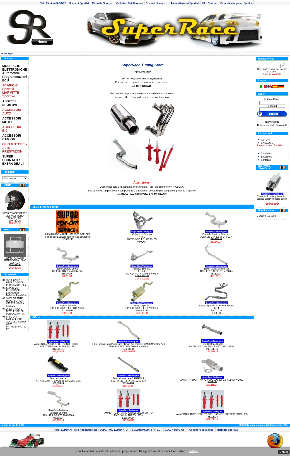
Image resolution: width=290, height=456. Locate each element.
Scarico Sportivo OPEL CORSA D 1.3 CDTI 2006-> (68, 306)
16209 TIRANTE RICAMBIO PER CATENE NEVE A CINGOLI (15, 302)
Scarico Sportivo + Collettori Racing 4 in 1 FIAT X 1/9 (216, 308)
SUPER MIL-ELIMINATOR (114, 429)
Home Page (6, 53)
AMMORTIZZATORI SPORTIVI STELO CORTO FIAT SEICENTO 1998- (212, 414)
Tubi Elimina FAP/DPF (53, 3)
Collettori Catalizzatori (129, 3)
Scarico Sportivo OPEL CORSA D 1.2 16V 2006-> (142, 306)
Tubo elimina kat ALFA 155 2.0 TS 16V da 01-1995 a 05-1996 (58, 379)
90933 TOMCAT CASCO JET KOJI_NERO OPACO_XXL (14, 216)
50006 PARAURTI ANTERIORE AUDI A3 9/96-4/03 (15, 260)
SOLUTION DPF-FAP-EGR (147, 429)
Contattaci (264, 160)
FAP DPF (264, 139)
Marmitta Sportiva (227, 429)
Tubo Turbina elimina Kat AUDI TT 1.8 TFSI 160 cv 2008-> (216, 269)
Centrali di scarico (157, 3)
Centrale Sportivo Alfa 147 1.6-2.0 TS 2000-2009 (58, 414)
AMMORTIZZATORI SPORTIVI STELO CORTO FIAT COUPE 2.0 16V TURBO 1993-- (58, 345)
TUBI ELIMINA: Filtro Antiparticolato (76, 429)
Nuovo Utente (272, 122)
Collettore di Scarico (201, 429)
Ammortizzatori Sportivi (185, 3)
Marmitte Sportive (103, 3)
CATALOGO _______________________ (271, 145)
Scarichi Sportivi (78, 3)
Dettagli (193, 451)
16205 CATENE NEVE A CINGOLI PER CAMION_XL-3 (16, 282)
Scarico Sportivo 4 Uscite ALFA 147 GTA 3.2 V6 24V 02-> (142, 271)
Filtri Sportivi (210, 3)
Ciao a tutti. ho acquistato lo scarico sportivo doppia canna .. (272, 199)
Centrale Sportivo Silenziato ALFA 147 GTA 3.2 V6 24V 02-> (216, 235)
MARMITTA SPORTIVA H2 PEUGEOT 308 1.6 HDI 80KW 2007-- (212, 380)
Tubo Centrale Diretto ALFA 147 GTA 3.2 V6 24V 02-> (68, 269)
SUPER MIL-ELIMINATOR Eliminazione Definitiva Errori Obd (16, 292)
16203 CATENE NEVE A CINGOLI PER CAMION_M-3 (16, 311)
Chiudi (284, 452)
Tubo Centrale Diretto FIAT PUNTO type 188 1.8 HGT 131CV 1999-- (212, 345)
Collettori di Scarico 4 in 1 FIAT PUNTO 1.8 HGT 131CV (142, 237)
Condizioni (265, 153)
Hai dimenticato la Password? (272, 125)
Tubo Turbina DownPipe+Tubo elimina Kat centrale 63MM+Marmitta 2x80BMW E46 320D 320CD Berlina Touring (129, 345)
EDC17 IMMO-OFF (175, 429)
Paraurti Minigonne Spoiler (236, 3)
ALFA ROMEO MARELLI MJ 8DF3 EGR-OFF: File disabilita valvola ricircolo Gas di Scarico (67, 235)
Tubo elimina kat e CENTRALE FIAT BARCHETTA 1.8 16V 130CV (128, 379)
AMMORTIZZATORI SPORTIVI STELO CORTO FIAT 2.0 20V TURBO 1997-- (128, 414)
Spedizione (265, 156)
